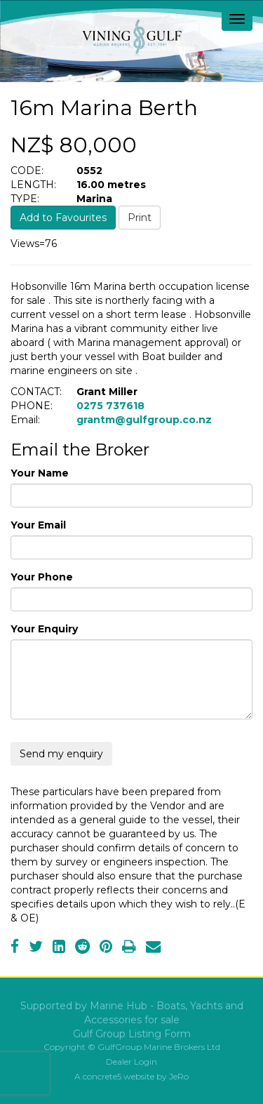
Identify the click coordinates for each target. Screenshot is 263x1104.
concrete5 (102, 1076)
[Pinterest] (106, 948)
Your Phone (42, 577)
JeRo (179, 1076)
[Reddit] (82, 948)
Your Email (38, 525)
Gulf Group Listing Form (132, 1033)
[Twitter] (36, 948)
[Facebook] (15, 948)
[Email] (153, 948)
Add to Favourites (63, 217)
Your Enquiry (44, 629)
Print (139, 217)
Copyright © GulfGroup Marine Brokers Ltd (131, 1047)
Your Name (40, 473)
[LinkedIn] (59, 948)
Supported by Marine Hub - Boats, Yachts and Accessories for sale (131, 1012)
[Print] (129, 948)
